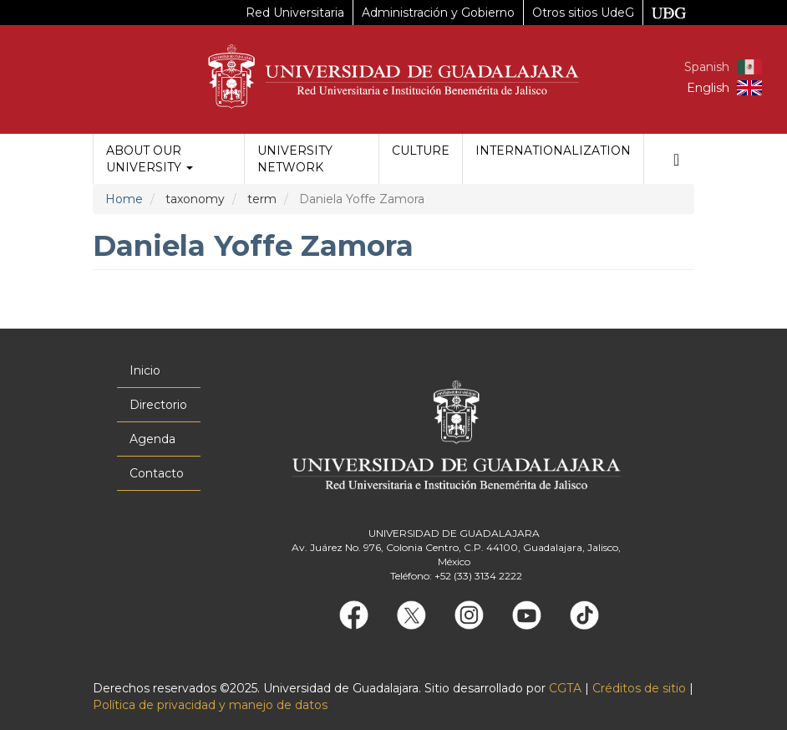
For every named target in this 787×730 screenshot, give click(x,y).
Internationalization (553, 150)
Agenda (152, 439)
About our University (149, 159)
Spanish (706, 66)
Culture (420, 150)
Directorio (158, 404)
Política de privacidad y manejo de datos (210, 704)
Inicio (144, 370)
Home (124, 199)
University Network (295, 159)
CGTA (565, 688)
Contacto (156, 473)
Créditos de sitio (639, 688)
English (708, 87)
